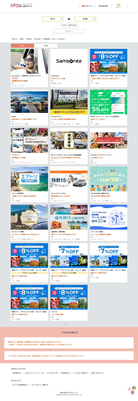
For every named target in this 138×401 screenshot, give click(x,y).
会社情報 (16, 373)
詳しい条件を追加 (69, 25)
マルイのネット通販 (39, 385)
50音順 (46, 46)
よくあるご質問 (81, 373)
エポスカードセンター (34, 373)
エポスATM (52, 373)
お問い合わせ (97, 373)
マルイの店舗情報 (20, 385)
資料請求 (65, 373)
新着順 (22, 46)
